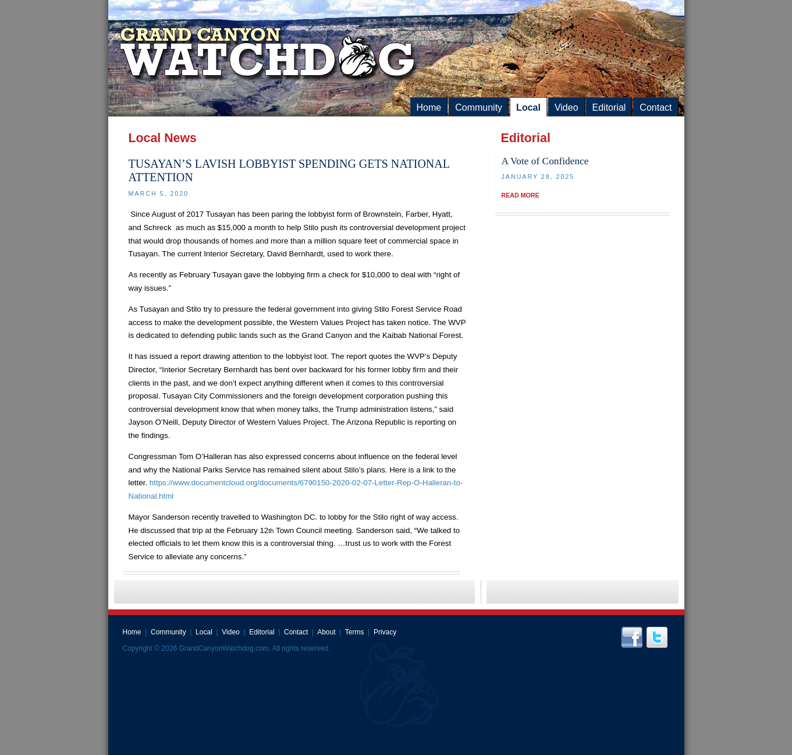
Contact (656, 107)
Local (528, 107)
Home (429, 107)
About (326, 632)
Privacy (385, 632)
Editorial (609, 107)
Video (566, 107)
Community (478, 107)
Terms (354, 632)
